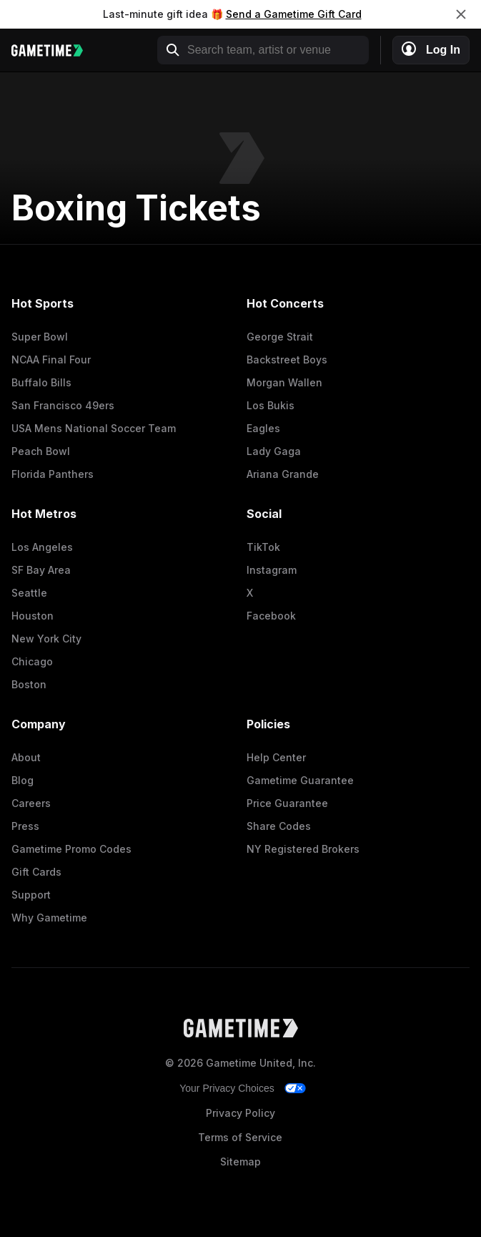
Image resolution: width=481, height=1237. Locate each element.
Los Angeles (42, 547)
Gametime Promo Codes (71, 849)
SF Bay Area (41, 570)
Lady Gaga (274, 451)
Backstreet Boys (287, 359)
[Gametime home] (54, 50)
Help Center (276, 757)
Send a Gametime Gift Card (294, 14)
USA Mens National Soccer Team (93, 428)
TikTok (263, 547)
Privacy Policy (240, 1113)
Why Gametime (49, 917)
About (26, 757)
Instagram (272, 570)
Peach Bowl (40, 451)
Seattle (29, 593)
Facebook (271, 616)
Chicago (32, 661)
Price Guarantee (287, 803)
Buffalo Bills (41, 382)
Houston (32, 616)
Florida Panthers (52, 474)
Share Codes (279, 826)
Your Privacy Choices (226, 1088)
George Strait (280, 337)
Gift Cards (36, 872)
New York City (46, 638)
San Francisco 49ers (62, 405)
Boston (28, 684)
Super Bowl (39, 337)
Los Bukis (270, 405)
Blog (22, 780)
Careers (31, 803)
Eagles (263, 428)
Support (31, 895)
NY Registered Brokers (303, 849)
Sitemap (240, 1161)
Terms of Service (240, 1137)
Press (25, 826)
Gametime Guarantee (300, 780)
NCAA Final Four (51, 359)
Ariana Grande (283, 474)
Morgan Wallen (284, 382)
